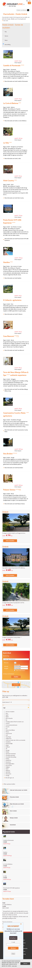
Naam (6, 40)
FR (29, 1)
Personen (6, 662)
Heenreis (6, 666)
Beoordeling (7, 44)
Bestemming (6, 656)
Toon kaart (16, 684)
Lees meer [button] (14, 966)
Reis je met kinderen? (9, 674)
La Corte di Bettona (6, 904)
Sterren (6, 36)
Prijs (6, 31)
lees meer (5, 20)
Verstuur (13, 948)
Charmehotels (8, 14)
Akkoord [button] (25, 963)
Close (13, 953)
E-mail (13, 942)
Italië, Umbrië (5, 908)
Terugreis (6, 668)
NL (27, 1)
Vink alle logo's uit (9, 777)
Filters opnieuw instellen (9, 784)
